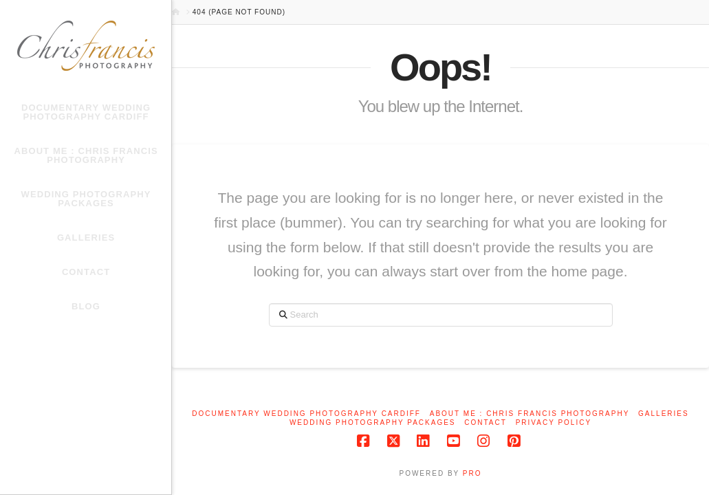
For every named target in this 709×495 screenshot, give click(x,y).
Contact (485, 422)
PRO (472, 473)
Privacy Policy (553, 422)
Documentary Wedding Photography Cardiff (306, 413)
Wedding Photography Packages (373, 422)
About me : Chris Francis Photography (530, 413)
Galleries (663, 413)
